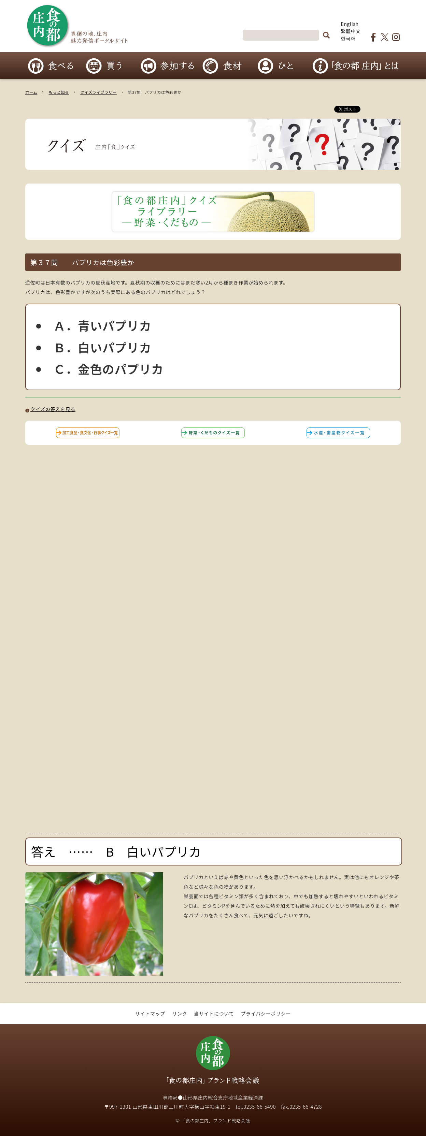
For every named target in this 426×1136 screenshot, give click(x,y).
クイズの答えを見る (52, 409)
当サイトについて (214, 1013)
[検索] (281, 35)
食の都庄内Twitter (384, 37)
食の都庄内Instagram (396, 37)
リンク (179, 1013)
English (349, 23)
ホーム (31, 92)
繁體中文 (351, 31)
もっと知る (59, 92)
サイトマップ (150, 1013)
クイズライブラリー (98, 92)
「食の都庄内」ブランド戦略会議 (213, 1053)
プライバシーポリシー (266, 1013)
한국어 (348, 38)
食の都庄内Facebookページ (373, 37)
